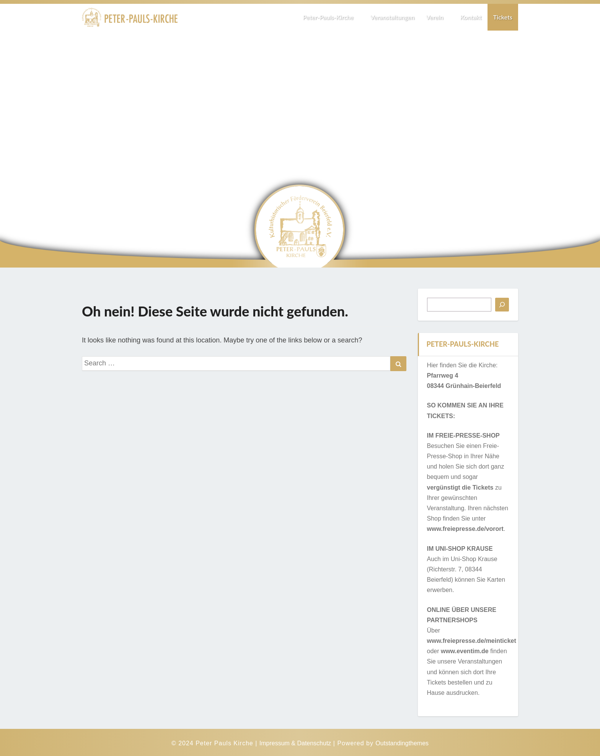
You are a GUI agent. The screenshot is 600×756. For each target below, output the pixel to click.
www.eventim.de (465, 651)
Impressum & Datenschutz (295, 743)
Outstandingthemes (402, 743)
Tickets (502, 17)
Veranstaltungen (392, 17)
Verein (437, 17)
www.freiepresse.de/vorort (465, 529)
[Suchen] (502, 304)
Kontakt (470, 17)
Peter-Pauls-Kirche (331, 17)
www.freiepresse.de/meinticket (471, 641)
